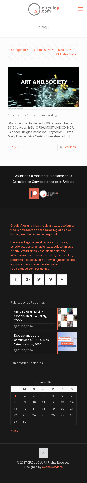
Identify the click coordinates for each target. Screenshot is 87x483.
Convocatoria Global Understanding (32, 115)
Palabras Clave (43, 50)
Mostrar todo (65, 54)
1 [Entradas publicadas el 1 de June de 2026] (15, 395)
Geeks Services (52, 467)
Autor (64, 50)
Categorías (20, 50)
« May (14, 430)
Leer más (70, 147)
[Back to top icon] (43, 453)
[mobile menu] (81, 9)
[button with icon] (15, 279)
